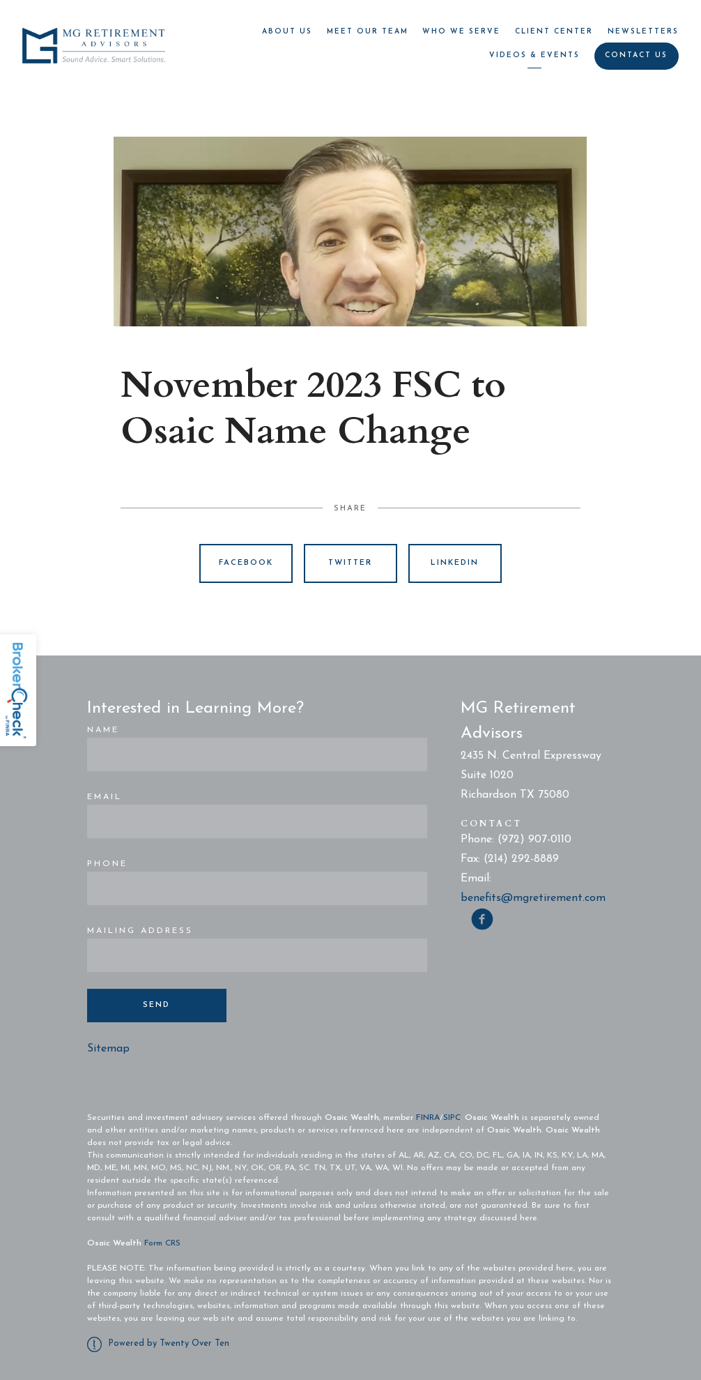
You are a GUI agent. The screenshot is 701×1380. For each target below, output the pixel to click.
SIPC (452, 1118)
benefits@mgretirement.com (533, 898)
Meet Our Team (367, 32)
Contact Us (636, 55)
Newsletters (643, 32)
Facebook (246, 563)
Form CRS (162, 1243)
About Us (287, 32)
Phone (107, 864)
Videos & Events (534, 55)
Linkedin (455, 563)
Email (104, 797)
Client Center (554, 32)
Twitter (350, 563)
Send (156, 1005)
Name (103, 730)
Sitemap (108, 1048)
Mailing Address (140, 931)
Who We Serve (461, 32)
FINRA (428, 1118)
